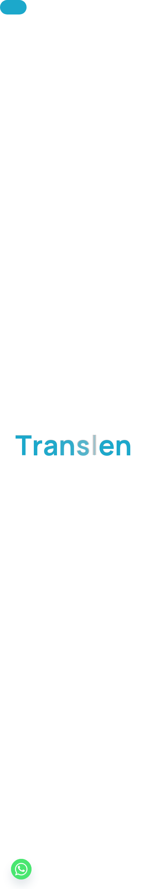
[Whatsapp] (21, 869)
